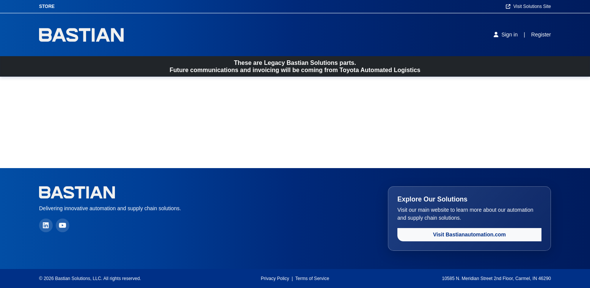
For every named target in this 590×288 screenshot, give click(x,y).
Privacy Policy (275, 278)
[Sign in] (506, 34)
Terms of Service (312, 278)
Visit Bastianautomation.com (469, 234)
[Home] (81, 35)
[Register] (541, 35)
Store (47, 6)
